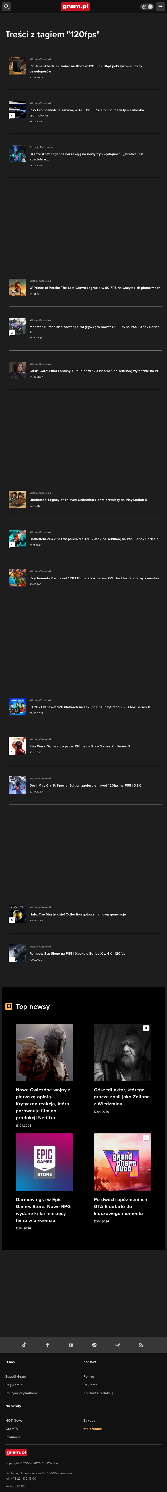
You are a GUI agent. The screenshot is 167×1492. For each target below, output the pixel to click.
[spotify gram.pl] (95, 1345)
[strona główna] (75, 6)
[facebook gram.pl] (48, 1345)
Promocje (13, 1437)
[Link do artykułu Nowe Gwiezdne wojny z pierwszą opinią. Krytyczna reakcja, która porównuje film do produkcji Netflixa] (44, 1076)
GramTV (11, 1428)
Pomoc (89, 1376)
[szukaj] (6, 6)
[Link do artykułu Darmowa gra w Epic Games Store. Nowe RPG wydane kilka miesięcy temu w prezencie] (44, 1182)
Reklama (91, 1384)
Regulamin (14, 1384)
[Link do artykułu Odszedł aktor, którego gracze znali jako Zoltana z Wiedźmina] (122, 1069)
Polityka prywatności (22, 1393)
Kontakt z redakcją (99, 1393)
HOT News (14, 1420)
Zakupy (89, 1420)
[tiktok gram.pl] (25, 1345)
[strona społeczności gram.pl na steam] (118, 1345)
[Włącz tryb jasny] (147, 6)
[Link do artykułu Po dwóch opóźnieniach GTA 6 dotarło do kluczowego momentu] (122, 1178)
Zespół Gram (15, 1376)
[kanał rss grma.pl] (141, 1345)
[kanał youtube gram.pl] (71, 1345)
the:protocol (93, 1428)
